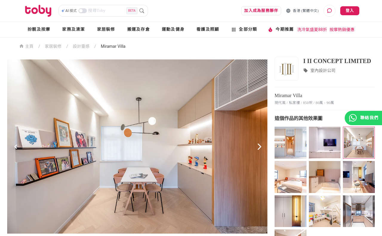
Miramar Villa (113, 46)
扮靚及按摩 (38, 29)
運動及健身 (173, 29)
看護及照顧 (207, 29)
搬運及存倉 (138, 29)
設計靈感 (81, 46)
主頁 (26, 46)
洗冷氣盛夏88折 (312, 29)
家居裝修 (106, 29)
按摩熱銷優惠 (342, 29)
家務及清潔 (73, 29)
